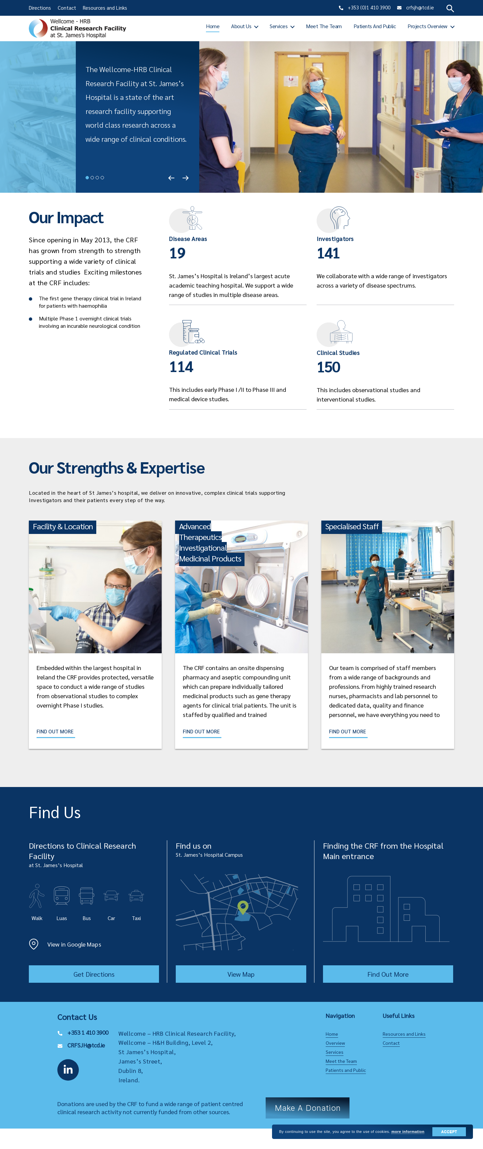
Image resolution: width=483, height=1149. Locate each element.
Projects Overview (427, 25)
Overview (335, 1043)
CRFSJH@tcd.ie (87, 1045)
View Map (241, 974)
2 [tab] (92, 177)
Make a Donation (308, 1108)
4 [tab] (102, 177)
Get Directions (93, 974)
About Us (241, 25)
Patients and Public (375, 25)
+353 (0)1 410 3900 (368, 7)
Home (212, 25)
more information (407, 1132)
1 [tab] (87, 177)
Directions (40, 7)
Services (278, 25)
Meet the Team (324, 25)
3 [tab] (97, 177)
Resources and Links (105, 7)
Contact (67, 7)
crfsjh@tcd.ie (420, 7)
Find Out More (56, 731)
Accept (449, 1132)
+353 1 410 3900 (89, 1032)
